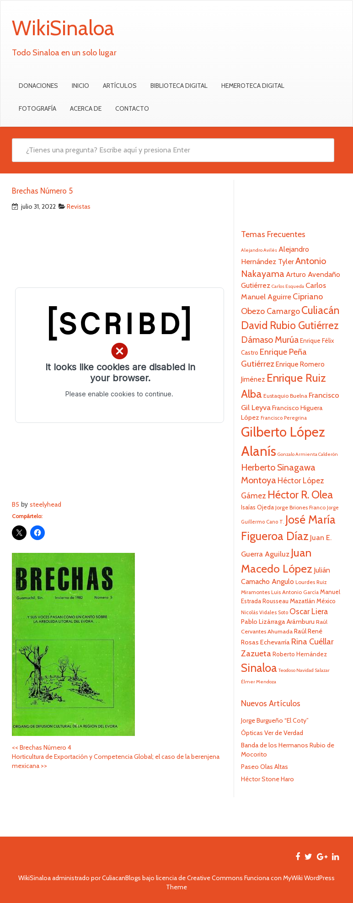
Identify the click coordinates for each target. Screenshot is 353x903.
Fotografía (37, 108)
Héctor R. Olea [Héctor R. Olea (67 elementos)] (300, 494)
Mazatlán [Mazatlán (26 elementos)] (302, 601)
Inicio (80, 85)
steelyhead (45, 504)
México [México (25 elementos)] (326, 601)
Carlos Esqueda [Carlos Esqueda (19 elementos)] (288, 286)
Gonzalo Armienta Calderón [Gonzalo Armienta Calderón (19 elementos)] (308, 454)
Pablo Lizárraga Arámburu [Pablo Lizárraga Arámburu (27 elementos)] (278, 621)
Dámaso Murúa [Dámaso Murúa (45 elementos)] (270, 339)
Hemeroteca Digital (252, 85)
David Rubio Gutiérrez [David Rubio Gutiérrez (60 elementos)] (290, 325)
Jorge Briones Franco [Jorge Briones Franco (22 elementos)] (300, 507)
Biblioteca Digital (179, 85)
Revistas (79, 206)
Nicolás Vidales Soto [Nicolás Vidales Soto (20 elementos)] (264, 612)
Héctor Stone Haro (267, 779)
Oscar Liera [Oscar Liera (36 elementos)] (308, 611)
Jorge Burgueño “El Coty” (275, 720)
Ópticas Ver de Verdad (272, 733)
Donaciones (38, 85)
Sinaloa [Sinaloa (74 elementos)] (259, 668)
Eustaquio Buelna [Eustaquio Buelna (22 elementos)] (285, 395)
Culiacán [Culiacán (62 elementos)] (320, 310)
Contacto (132, 108)
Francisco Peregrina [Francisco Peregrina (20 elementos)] (284, 418)
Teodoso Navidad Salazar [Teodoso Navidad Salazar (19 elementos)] (304, 670)
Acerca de (86, 108)
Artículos (120, 85)
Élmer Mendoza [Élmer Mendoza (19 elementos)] (258, 682)
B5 (15, 504)
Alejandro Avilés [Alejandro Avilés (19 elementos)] (259, 250)
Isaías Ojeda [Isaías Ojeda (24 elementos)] (257, 507)
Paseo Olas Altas (264, 766)
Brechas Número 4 (41, 747)
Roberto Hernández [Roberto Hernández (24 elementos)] (300, 654)
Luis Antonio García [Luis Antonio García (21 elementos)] (295, 592)
